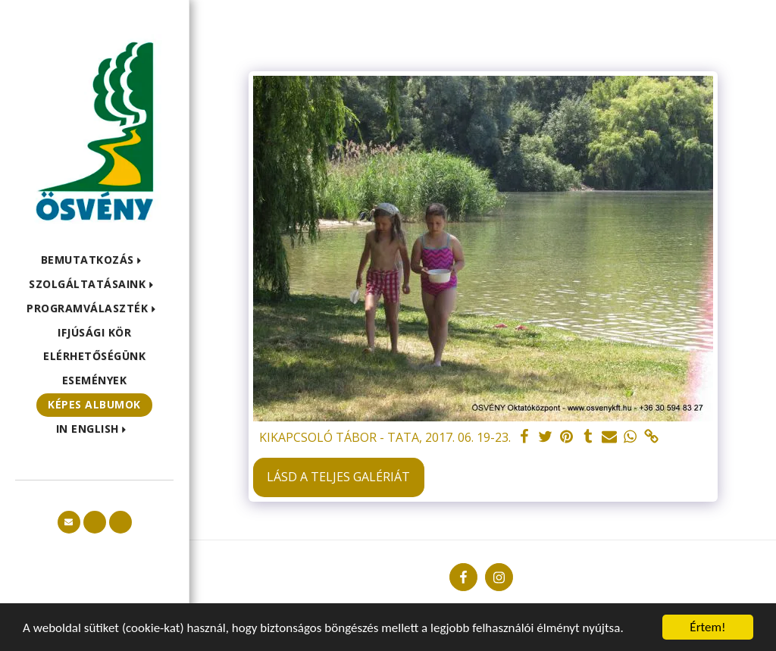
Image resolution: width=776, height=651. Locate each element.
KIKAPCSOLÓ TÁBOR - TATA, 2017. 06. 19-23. (385, 437)
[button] (95, 260)
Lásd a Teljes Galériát (338, 476)
